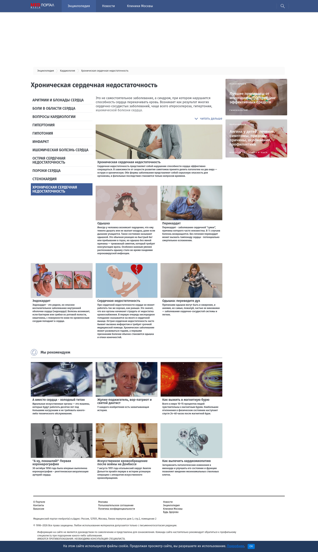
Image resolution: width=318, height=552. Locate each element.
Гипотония (42, 133)
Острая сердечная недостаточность (49, 160)
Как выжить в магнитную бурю (185, 400)
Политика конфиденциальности (116, 508)
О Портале (39, 502)
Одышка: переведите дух (181, 301)
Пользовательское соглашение (115, 505)
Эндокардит (41, 301)
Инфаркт (40, 141)
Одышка (103, 223)
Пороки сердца (46, 170)
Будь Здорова (170, 512)
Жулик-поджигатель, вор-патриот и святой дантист (124, 401)
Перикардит (171, 223)
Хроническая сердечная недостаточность (54, 189)
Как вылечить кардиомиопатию (186, 461)
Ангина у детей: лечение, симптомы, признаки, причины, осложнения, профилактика (252, 138)
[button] (208, 118)
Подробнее (235, 546)
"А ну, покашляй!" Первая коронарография (51, 462)
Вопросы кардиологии (54, 117)
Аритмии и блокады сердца (58, 100)
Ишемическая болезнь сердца (60, 150)
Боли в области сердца (53, 108)
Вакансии (38, 508)
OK (251, 546)
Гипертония (43, 125)
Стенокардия (44, 179)
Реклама (103, 502)
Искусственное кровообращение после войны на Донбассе (122, 462)
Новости (108, 6)
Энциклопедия (79, 6)
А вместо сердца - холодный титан (58, 400)
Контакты (38, 505)
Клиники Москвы (140, 6)
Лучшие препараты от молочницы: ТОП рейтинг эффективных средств (253, 98)
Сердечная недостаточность (118, 301)
